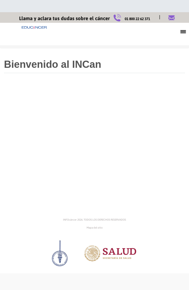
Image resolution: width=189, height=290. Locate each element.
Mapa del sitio (95, 227)
